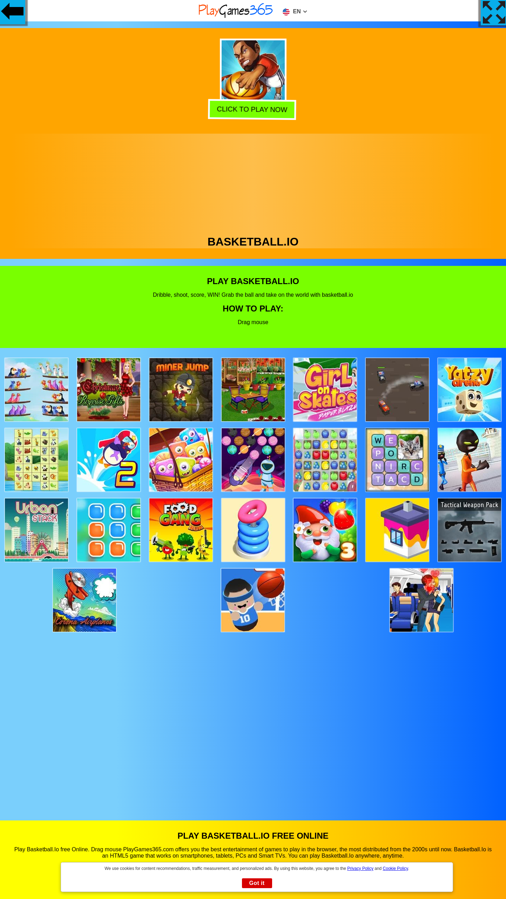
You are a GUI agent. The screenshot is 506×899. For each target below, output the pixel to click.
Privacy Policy (360, 868)
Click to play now (253, 108)
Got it (256, 883)
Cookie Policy (395, 868)
